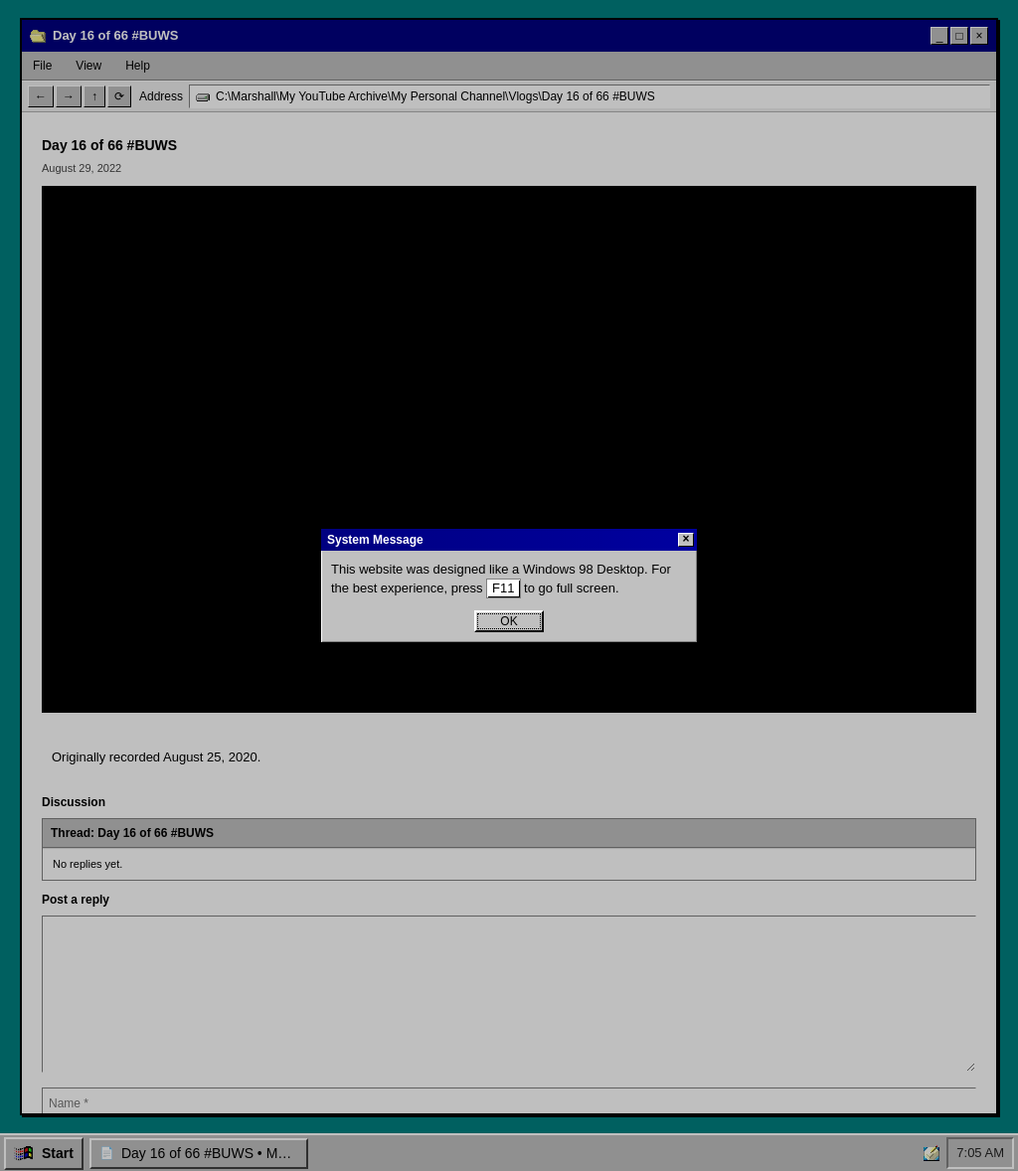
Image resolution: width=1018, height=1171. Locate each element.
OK (508, 621)
